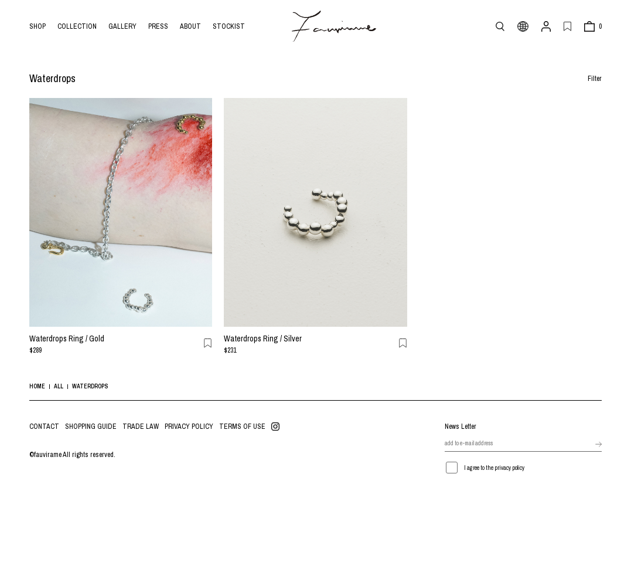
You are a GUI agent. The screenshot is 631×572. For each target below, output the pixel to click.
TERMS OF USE (242, 426)
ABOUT (190, 26)
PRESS (158, 26)
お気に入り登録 (208, 343)
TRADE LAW (140, 426)
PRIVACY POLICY (189, 426)
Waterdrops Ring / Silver (263, 338)
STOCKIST (229, 26)
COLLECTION (77, 26)
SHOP (37, 26)
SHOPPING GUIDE (91, 426)
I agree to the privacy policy (494, 468)
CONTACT (44, 426)
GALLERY (122, 26)
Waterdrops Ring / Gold (66, 338)
